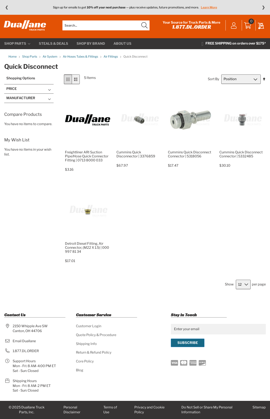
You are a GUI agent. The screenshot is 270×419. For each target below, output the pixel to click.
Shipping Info (86, 344)
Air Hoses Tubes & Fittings (81, 58)
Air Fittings (111, 58)
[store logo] (25, 26)
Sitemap (259, 407)
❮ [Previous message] (6, 7)
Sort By (213, 81)
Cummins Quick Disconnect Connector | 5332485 (241, 156)
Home (12, 58)
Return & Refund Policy (93, 352)
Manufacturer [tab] (20, 100)
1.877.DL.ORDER (191, 27)
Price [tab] (11, 91)
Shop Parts (30, 58)
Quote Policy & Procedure (96, 335)
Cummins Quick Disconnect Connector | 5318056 (189, 156)
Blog (79, 370)
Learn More (209, 7)
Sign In (233, 27)
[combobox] (106, 26)
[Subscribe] (187, 343)
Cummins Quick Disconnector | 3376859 (135, 156)
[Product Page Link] (87, 149)
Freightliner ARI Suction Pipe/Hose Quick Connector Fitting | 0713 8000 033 (86, 158)
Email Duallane (24, 341)
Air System (50, 58)
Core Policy (85, 361)
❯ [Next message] (263, 7)
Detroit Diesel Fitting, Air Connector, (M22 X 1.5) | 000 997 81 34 (87, 249)
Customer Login (88, 326)
